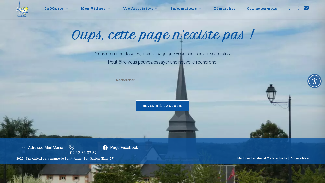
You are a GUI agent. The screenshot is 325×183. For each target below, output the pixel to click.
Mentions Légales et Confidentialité (262, 177)
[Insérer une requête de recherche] (162, 80)
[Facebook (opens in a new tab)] (299, 7)
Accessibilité (299, 177)
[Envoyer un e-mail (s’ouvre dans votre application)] (306, 7)
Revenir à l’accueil (162, 106)
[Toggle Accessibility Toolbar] (314, 81)
